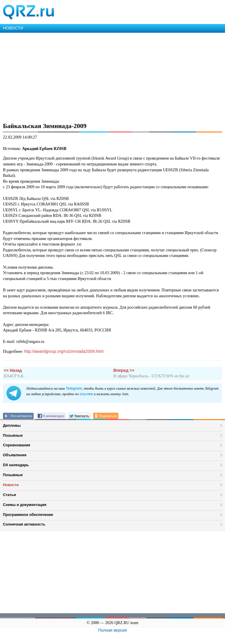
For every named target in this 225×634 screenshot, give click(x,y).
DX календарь (16, 465)
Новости (11, 485)
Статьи (9, 495)
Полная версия (112, 630)
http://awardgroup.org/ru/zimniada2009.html (63, 351)
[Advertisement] (112, 77)
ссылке (86, 394)
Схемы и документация (24, 504)
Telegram (74, 388)
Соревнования (16, 445)
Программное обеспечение (28, 514)
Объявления (14, 455)
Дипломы (12, 425)
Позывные (13, 435)
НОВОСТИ (13, 28)
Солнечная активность (24, 524)
